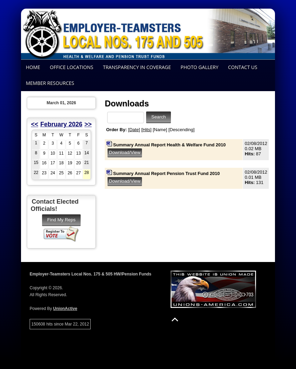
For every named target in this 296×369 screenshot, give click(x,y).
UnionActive (65, 308)
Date (134, 129)
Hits (146, 129)
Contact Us (242, 67)
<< (34, 124)
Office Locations (71, 67)
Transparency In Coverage (137, 67)
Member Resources (50, 83)
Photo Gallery (199, 67)
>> (88, 124)
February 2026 (61, 124)
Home (33, 67)
